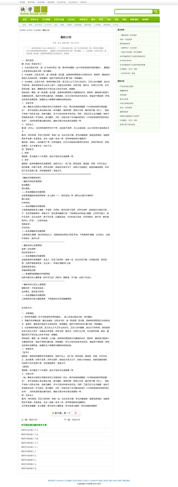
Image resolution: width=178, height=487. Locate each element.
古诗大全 (59, 481)
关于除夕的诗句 (126, 61)
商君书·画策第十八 (29, 460)
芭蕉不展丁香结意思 (127, 125)
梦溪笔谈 (107, 25)
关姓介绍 (76, 419)
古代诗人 (85, 481)
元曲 (110, 481)
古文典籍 (37, 30)
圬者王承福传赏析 (126, 103)
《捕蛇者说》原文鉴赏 (128, 35)
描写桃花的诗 (125, 44)
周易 (62, 25)
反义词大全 (73, 2)
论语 (24, 25)
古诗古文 (83, 2)
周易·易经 (134, 19)
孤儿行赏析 (124, 99)
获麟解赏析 (124, 91)
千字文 (115, 25)
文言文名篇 (77, 481)
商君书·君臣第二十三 (29, 443)
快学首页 (51, 481)
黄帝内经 (87, 25)
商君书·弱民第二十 (29, 451)
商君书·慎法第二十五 (29, 434)
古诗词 (29, 30)
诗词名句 (94, 481)
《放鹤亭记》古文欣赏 (128, 48)
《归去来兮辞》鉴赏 (127, 73)
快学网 (22, 2)
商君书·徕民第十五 (29, 468)
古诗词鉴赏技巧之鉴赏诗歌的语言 (132, 56)
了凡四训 (97, 25)
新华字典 (31, 2)
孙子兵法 (38, 25)
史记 (56, 25)
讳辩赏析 (123, 95)
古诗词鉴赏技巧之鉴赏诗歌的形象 (132, 65)
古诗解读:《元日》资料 (128, 69)
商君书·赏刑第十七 (29, 464)
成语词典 (50, 2)
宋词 (105, 481)
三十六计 (48, 25)
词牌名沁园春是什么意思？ (130, 116)
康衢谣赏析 (124, 112)
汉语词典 (41, 2)
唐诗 (100, 481)
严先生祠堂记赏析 (126, 86)
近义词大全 (61, 2)
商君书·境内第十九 (29, 456)
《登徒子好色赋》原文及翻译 (131, 52)
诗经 (30, 25)
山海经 (69, 25)
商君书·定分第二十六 (29, 430)
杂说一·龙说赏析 (126, 39)
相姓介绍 (33, 419)
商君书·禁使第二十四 (29, 439)
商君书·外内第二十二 (29, 447)
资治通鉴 (78, 25)
